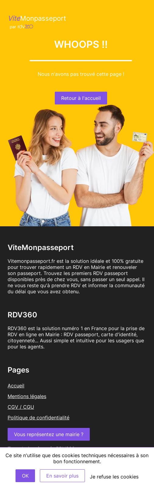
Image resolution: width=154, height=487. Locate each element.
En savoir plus (62, 476)
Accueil (16, 386)
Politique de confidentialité (38, 418)
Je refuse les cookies (114, 477)
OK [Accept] (25, 476)
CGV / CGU (21, 407)
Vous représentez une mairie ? (48, 434)
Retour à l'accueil (81, 98)
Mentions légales (27, 396)
